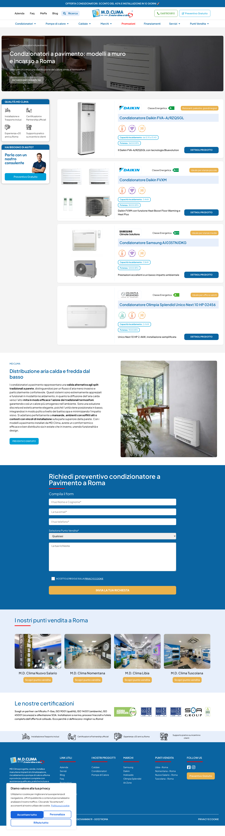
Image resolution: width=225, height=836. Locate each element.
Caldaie (95, 767)
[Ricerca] (64, 13)
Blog (62, 774)
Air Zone (127, 782)
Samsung (128, 767)
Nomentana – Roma (165, 771)
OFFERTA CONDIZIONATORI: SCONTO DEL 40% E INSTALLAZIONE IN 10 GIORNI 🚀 (112, 3)
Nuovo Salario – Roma (166, 774)
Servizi (63, 771)
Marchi (128, 757)
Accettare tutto (41, 822)
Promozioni (66, 782)
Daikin (126, 771)
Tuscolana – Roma (164, 778)
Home (13, 45)
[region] (41, 807)
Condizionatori (25, 45)
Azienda (64, 767)
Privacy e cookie (93, 578)
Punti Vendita (164, 757)
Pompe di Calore (100, 774)
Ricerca (73, 13)
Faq (62, 778)
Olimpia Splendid (132, 778)
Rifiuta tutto (56, 815)
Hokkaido (128, 774)
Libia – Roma (161, 767)
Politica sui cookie (60, 807)
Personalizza (25, 815)
